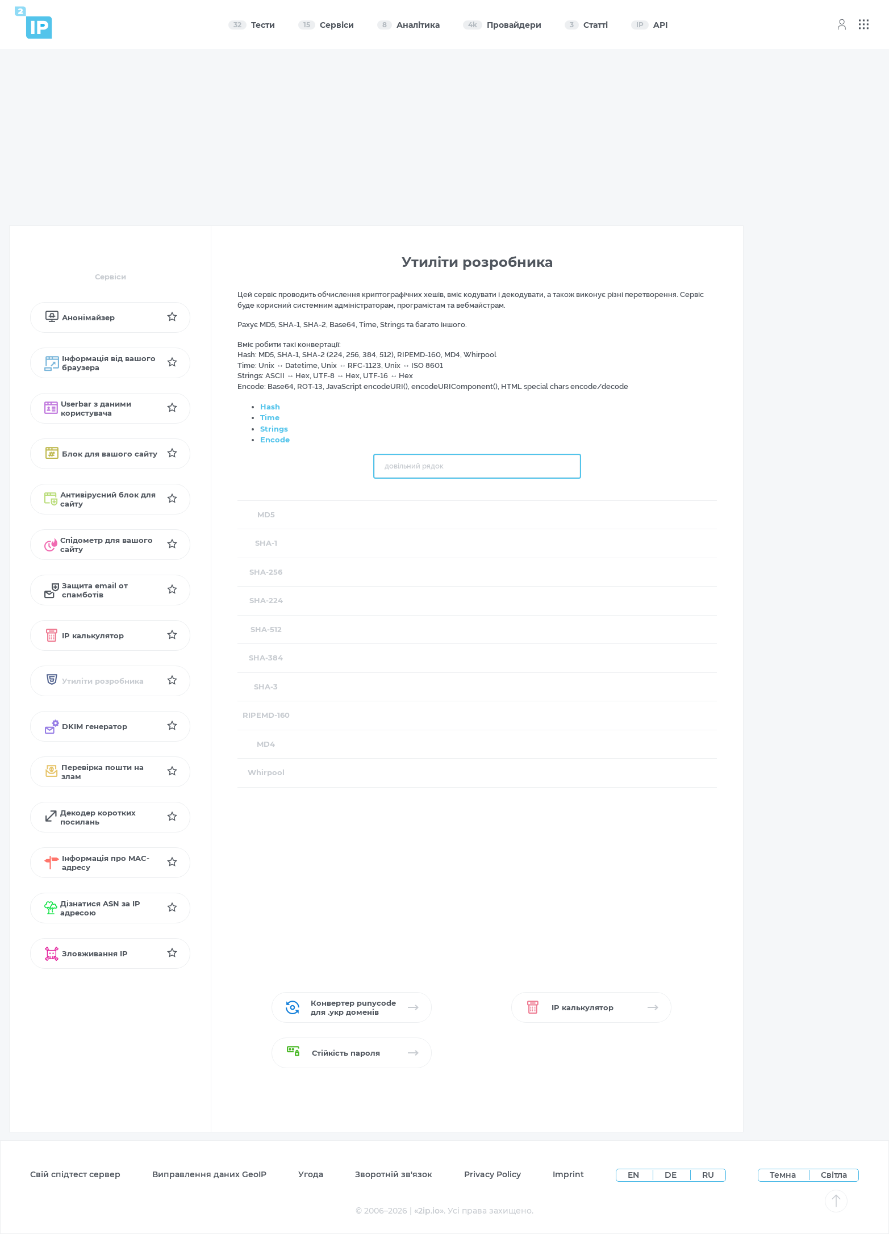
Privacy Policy (492, 1174)
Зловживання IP (86, 953)
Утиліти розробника (94, 681)
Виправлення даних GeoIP (209, 1174)
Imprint (568, 1174)
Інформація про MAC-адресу (96, 863)
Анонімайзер (79, 317)
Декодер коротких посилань (90, 817)
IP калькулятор (84, 635)
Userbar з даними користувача (87, 408)
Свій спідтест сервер (75, 1174)
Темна (783, 1175)
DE (672, 1175)
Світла (834, 1175)
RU (708, 1175)
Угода (310, 1174)
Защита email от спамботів (86, 590)
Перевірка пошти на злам (94, 772)
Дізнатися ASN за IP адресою (92, 908)
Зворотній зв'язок (393, 1174)
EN (634, 1175)
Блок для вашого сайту (100, 453)
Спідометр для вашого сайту (98, 545)
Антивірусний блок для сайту (100, 499)
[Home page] (33, 22)
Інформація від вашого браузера (100, 363)
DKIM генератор (85, 726)
